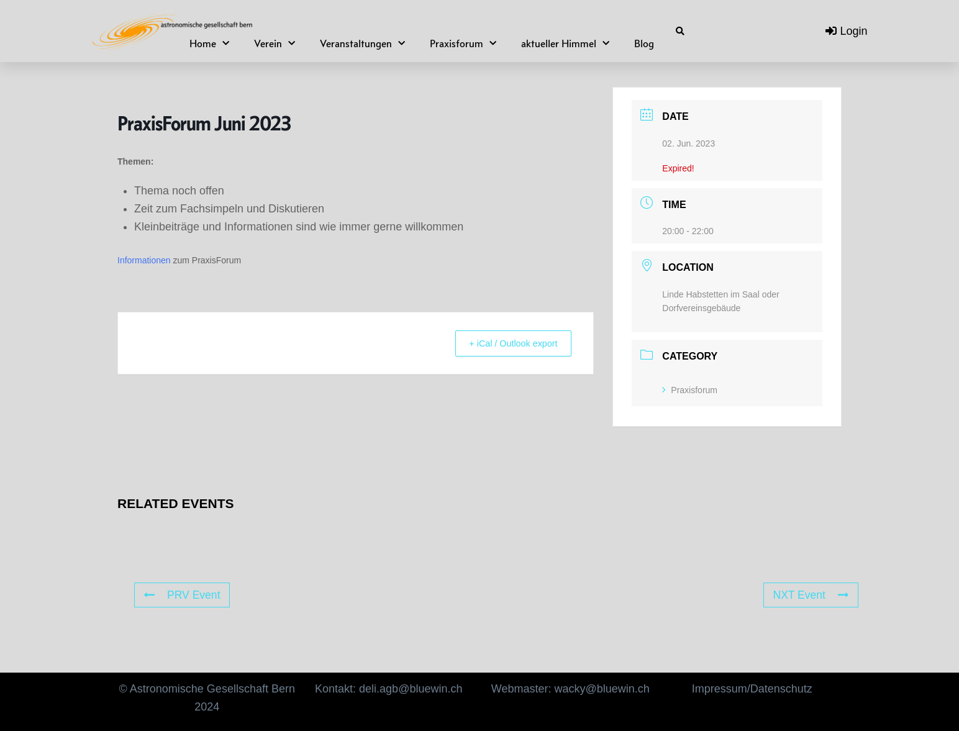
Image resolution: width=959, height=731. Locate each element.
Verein (274, 44)
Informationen (144, 260)
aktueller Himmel (565, 44)
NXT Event (810, 595)
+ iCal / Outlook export (507, 343)
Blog (644, 43)
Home (209, 44)
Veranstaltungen (362, 44)
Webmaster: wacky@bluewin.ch (570, 689)
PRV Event (182, 595)
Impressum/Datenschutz (752, 689)
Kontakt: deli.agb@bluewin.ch (388, 689)
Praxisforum (463, 44)
